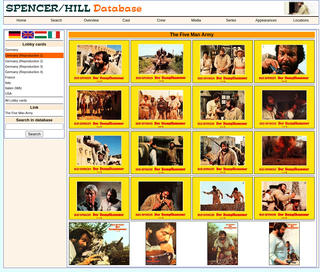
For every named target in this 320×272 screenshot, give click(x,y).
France (10, 77)
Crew (161, 20)
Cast (126, 20)
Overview (91, 20)
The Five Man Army (19, 113)
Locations (301, 20)
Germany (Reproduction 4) (24, 72)
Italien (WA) (13, 88)
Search (56, 20)
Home (21, 20)
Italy (8, 82)
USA (8, 93)
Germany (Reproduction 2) (24, 61)
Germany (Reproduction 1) (24, 55)
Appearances (266, 20)
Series (231, 20)
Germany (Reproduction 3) (24, 66)
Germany (11, 50)
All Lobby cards (16, 100)
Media (196, 20)
